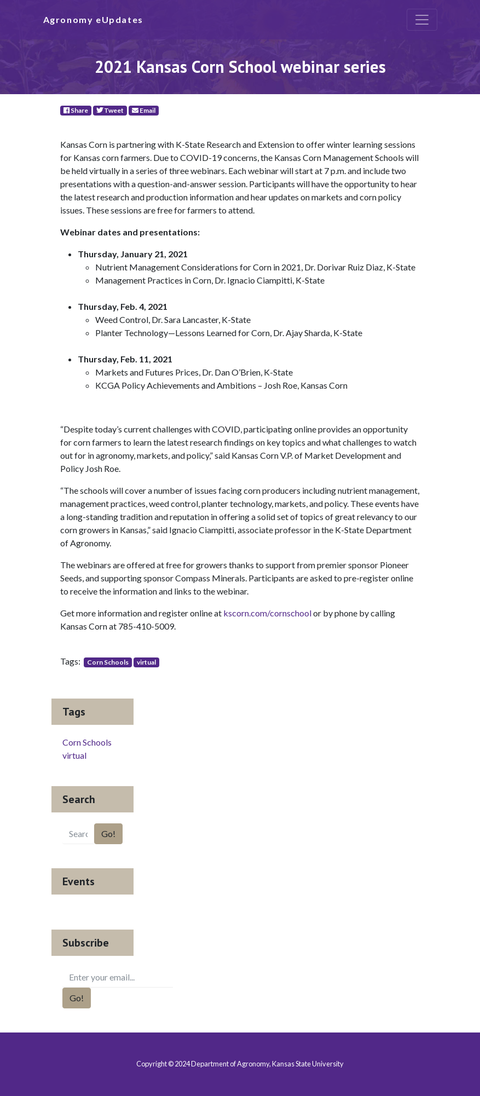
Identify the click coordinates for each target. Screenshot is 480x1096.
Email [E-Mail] (143, 110)
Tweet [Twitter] (110, 110)
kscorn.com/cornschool (267, 613)
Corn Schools (108, 662)
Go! (108, 833)
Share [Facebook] (75, 110)
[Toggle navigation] (422, 20)
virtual (146, 662)
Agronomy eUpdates (93, 19)
